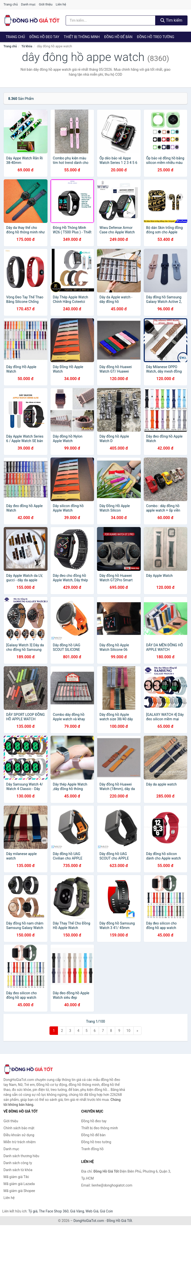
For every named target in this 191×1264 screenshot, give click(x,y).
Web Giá (92, 1211)
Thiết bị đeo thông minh (99, 1128)
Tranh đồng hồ (92, 1149)
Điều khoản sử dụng (18, 1135)
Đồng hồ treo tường (155, 37)
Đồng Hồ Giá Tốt (119, 1221)
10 (128, 1031)
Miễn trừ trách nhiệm (19, 1142)
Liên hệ (61, 4)
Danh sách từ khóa (17, 1170)
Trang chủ (10, 4)
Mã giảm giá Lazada (19, 1184)
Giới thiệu (45, 4)
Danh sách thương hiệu (21, 1156)
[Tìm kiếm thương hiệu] (110, 20)
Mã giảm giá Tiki (16, 1177)
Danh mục (28, 4)
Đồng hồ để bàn (118, 37)
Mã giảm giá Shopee (19, 1191)
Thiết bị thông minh (82, 37)
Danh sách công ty (17, 1163)
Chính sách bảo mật (18, 1128)
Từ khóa (26, 46)
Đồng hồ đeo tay (44, 37)
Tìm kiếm (171, 20)
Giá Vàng (77, 1211)
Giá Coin (106, 1211)
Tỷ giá (33, 1211)
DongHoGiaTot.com (88, 1221)
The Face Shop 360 (53, 1211)
